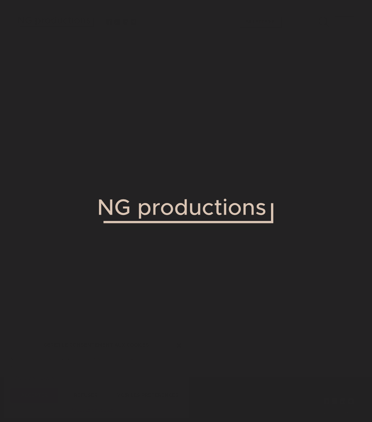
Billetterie (260, 22)
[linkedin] (126, 22)
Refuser (86, 395)
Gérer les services (34, 378)
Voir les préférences (148, 395)
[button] (179, 345)
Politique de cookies (93, 410)
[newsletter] (134, 22)
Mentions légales (338, 413)
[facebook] (109, 22)
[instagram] (117, 22)
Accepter (34, 395)
